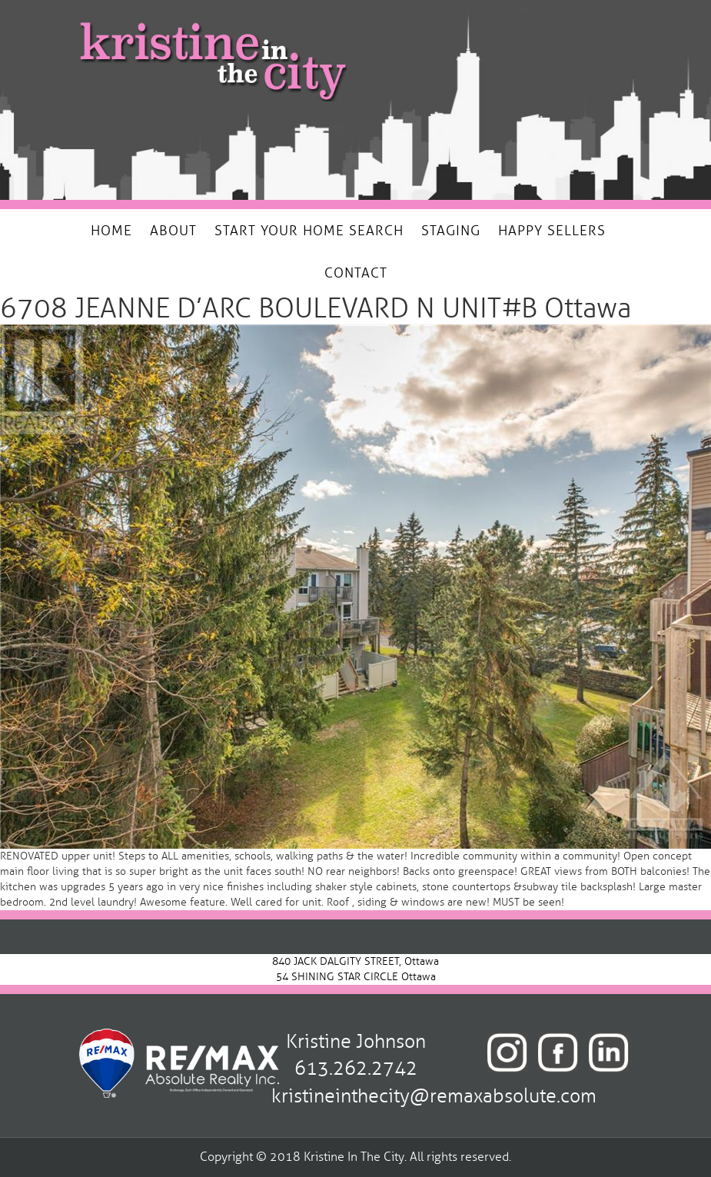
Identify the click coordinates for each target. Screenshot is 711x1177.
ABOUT (173, 231)
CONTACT (355, 273)
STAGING (450, 231)
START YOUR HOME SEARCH (309, 231)
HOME (111, 231)
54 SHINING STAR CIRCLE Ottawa (356, 976)
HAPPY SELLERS (552, 231)
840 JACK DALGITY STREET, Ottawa (355, 961)
